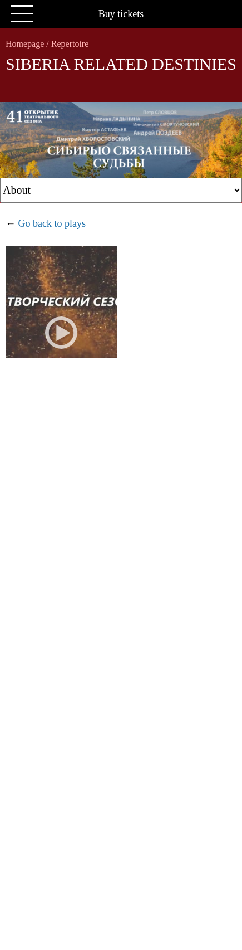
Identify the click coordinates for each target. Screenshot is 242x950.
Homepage (25, 43)
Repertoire (70, 43)
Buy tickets (121, 14)
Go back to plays (52, 223)
